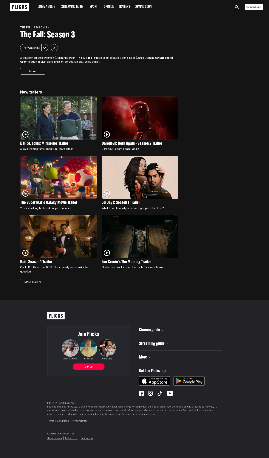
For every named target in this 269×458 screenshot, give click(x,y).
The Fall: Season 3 (47, 35)
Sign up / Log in (253, 6)
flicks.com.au (54, 438)
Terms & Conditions (58, 420)
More (32, 71)
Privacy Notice (80, 420)
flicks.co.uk (87, 438)
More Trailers (32, 282)
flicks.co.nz (71, 438)
